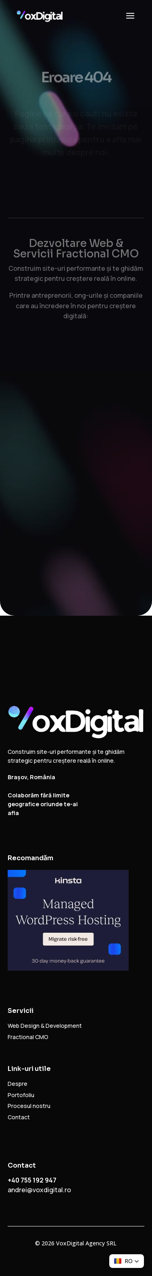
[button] (126, 1261)
